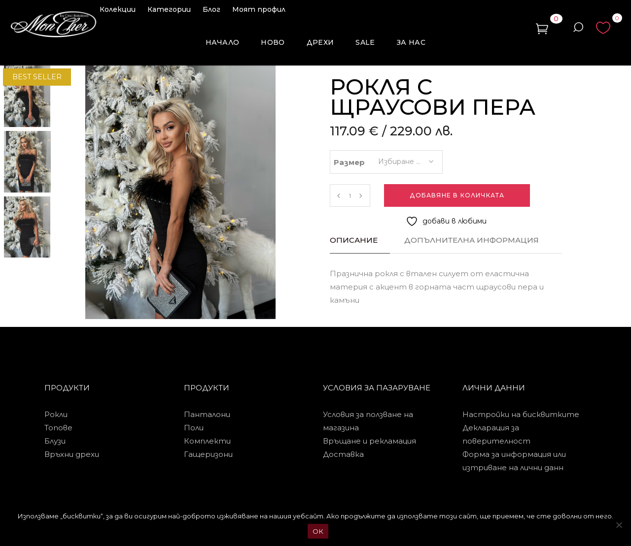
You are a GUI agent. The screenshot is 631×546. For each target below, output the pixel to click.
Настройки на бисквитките (520, 414)
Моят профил (258, 9)
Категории (169, 9)
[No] (619, 525)
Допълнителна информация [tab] (471, 240)
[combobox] (405, 158)
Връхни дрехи (71, 454)
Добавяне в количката (457, 195)
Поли (194, 427)
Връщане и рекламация (369, 441)
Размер (349, 162)
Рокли (56, 414)
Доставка (343, 454)
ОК (318, 531)
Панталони (207, 414)
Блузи (55, 441)
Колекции (118, 9)
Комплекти (207, 441)
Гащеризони (208, 454)
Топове (58, 427)
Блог (211, 9)
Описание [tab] (354, 240)
